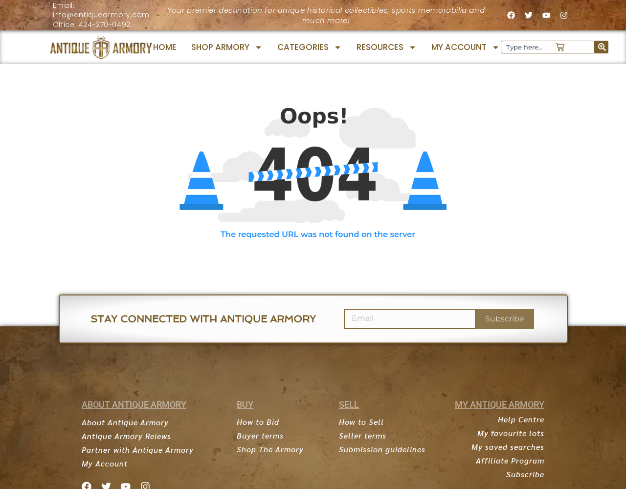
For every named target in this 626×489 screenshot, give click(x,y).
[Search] (601, 47)
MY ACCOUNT (465, 47)
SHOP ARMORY (227, 47)
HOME (165, 47)
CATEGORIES (309, 47)
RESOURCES (387, 47)
